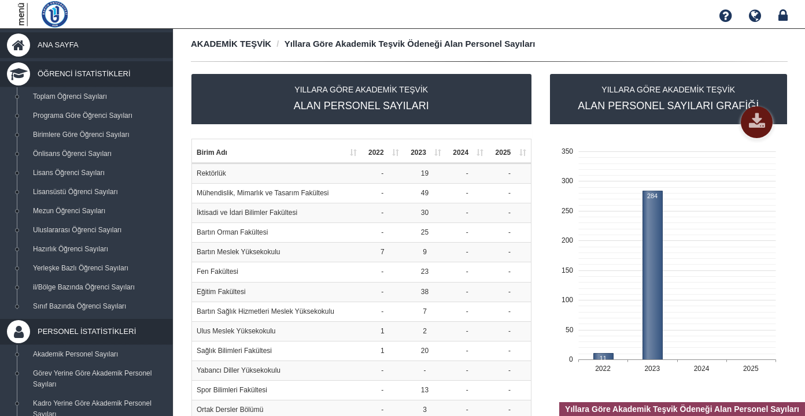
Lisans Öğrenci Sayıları (69, 173)
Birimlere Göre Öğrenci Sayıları (81, 135)
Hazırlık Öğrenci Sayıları (70, 249)
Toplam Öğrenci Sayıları (70, 96)
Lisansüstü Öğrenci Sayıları (75, 192)
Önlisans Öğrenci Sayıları (72, 154)
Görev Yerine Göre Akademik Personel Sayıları (92, 378)
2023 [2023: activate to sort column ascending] (418, 152)
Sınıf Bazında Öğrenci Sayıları (79, 306)
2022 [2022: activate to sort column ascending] (376, 152)
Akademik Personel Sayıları (75, 354)
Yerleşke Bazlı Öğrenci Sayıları (80, 268)
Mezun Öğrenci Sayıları (69, 211)
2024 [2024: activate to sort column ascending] (460, 152)
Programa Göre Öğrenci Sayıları (82, 116)
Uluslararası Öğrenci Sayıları (77, 230)
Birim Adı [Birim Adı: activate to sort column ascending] (212, 152)
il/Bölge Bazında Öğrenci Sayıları (84, 287)
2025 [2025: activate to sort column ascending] (503, 152)
